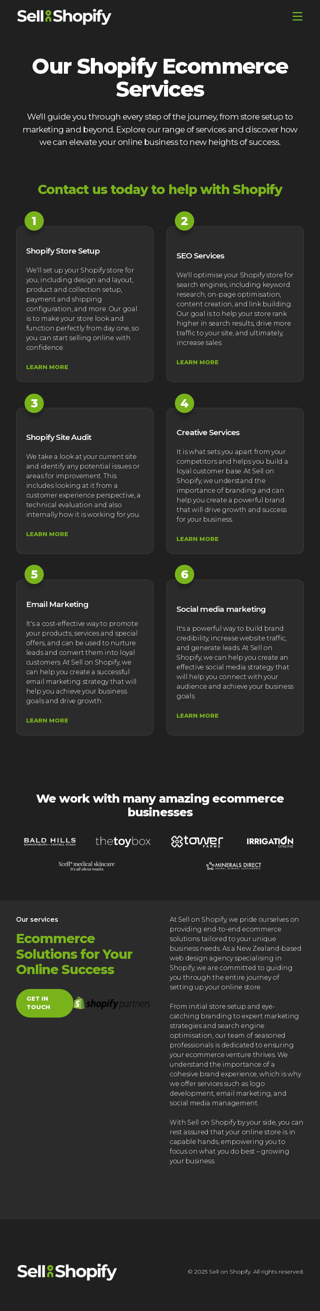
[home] (64, 16)
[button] (296, 16)
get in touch (38, 1003)
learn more (47, 367)
